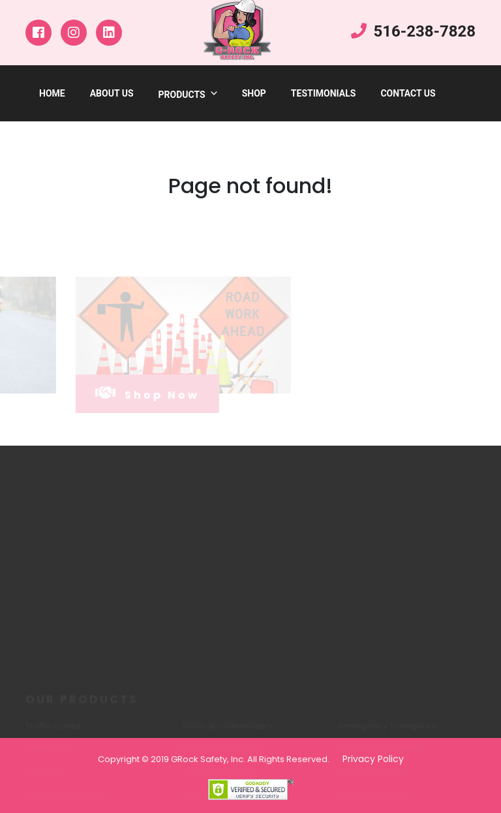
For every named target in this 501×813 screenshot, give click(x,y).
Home (52, 93)
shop (254, 93)
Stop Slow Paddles (221, 799)
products (189, 94)
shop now (139, 393)
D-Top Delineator (375, 799)
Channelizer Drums (65, 799)
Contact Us (407, 93)
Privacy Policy (373, 758)
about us (112, 93)
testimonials (323, 93)
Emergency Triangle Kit (387, 730)
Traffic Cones (53, 730)
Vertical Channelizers (227, 730)
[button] (212, 94)
